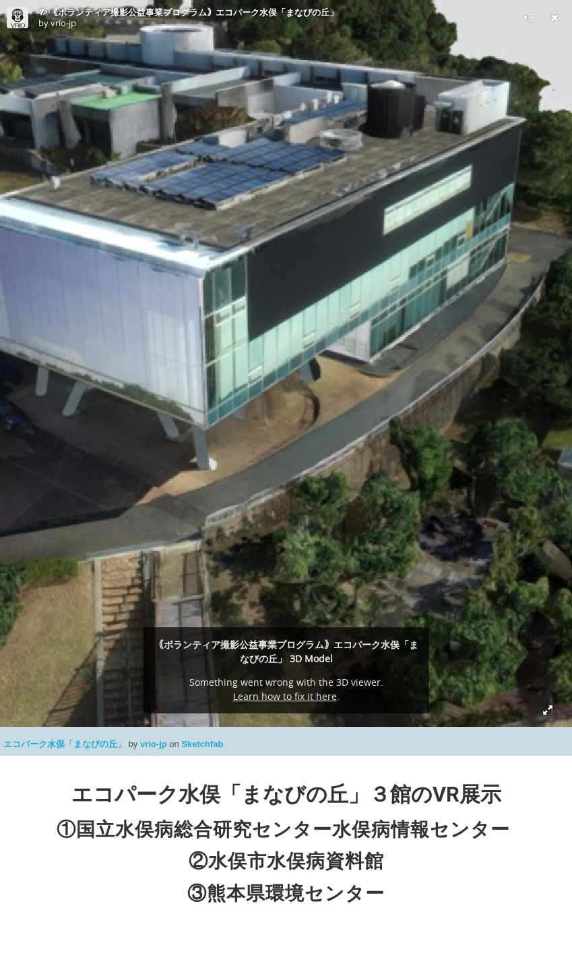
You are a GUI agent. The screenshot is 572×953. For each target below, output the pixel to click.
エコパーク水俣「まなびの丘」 (66, 744)
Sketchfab (202, 744)
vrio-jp (154, 744)
